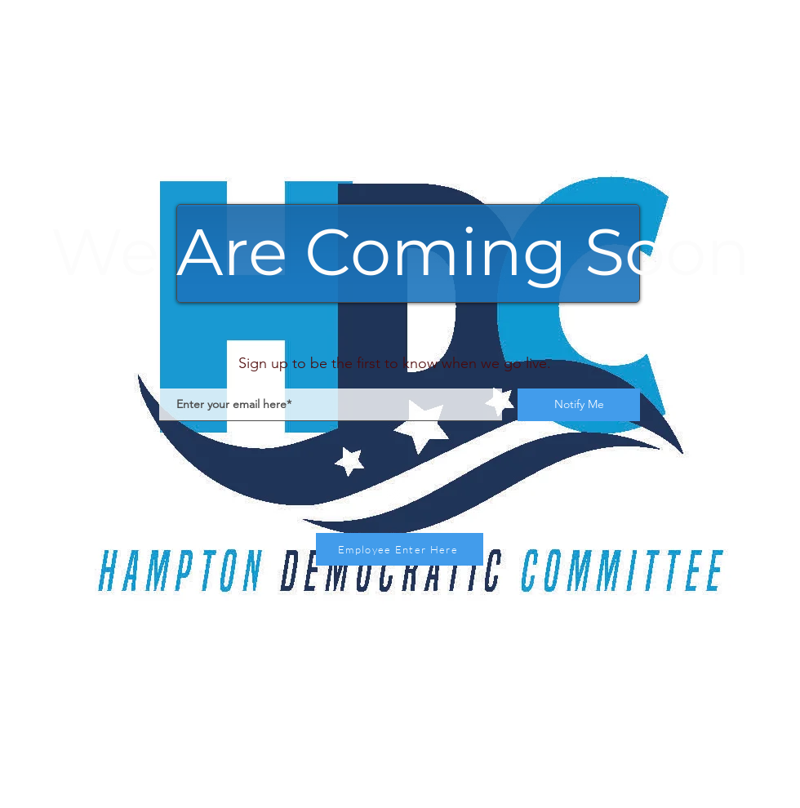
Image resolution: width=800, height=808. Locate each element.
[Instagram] (394, 492)
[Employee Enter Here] (399, 549)
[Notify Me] (579, 404)
